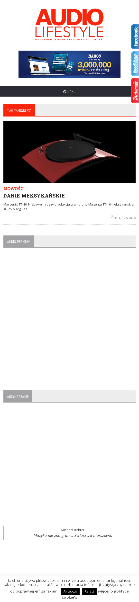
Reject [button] (89, 591)
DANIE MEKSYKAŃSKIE (34, 195)
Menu (69, 92)
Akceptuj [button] (70, 591)
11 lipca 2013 (123, 218)
